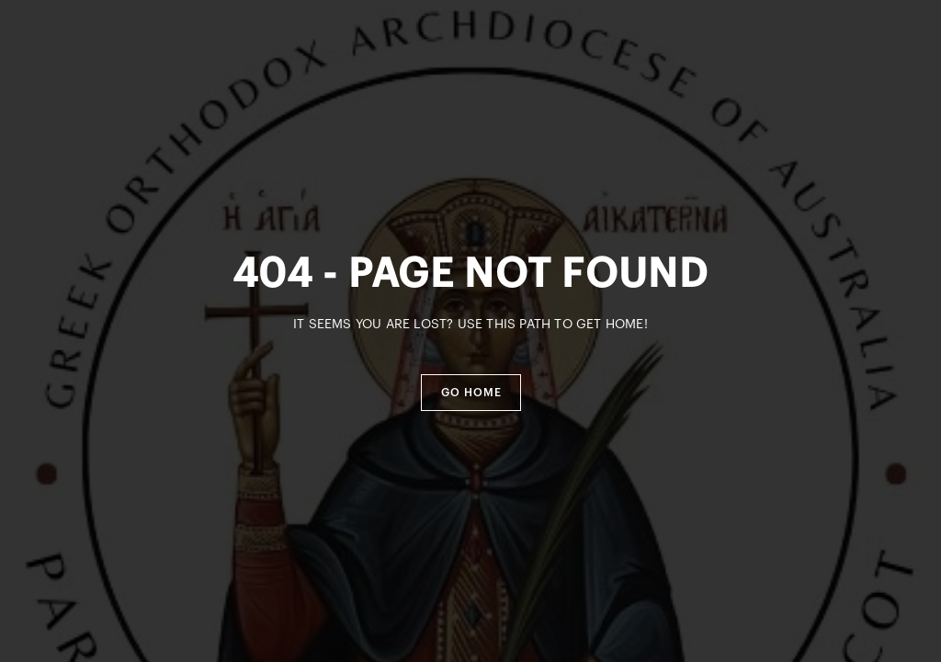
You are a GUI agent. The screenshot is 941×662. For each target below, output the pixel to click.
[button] (471, 392)
